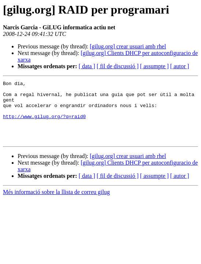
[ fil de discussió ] (118, 66)
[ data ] (87, 66)
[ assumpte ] (154, 66)
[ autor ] (179, 66)
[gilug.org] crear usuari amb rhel (128, 46)
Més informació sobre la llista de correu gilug (56, 204)
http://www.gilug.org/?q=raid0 (44, 124)
